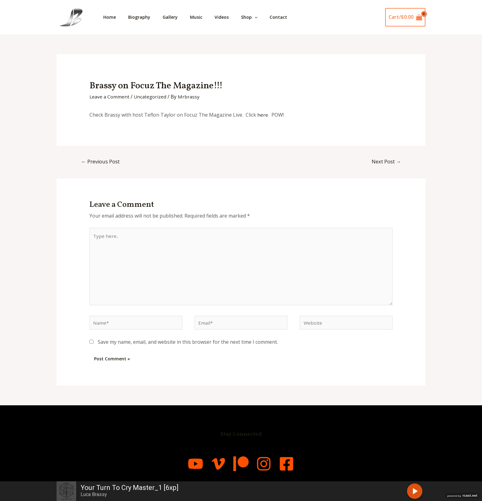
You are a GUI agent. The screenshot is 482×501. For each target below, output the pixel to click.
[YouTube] (179, 468)
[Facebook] (302, 468)
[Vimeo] (210, 468)
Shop (263, 17)
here (262, 114)
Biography (143, 17)
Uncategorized (152, 96)
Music (205, 17)
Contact (294, 17)
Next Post (386, 161)
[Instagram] (271, 468)
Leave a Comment (110, 96)
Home (111, 17)
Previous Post (101, 161)
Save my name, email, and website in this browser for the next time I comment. (188, 347)
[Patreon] (241, 468)
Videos (233, 17)
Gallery (176, 17)
